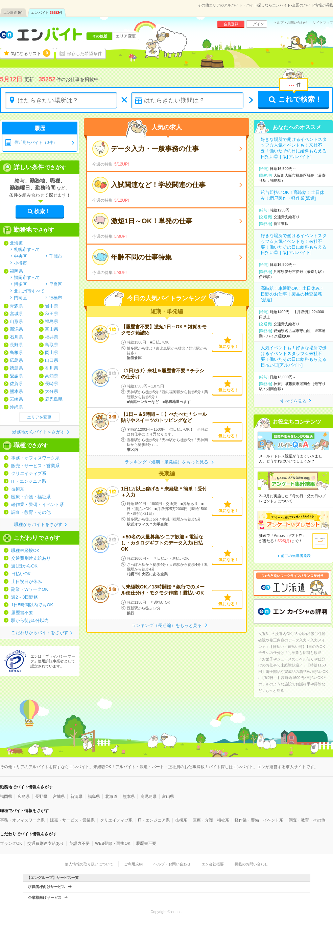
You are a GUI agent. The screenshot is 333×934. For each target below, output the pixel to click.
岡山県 (51, 352)
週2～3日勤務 (24, 597)
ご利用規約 (133, 864)
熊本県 (16, 391)
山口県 (51, 360)
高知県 (51, 376)
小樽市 (20, 262)
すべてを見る (293, 401)
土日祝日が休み (26, 581)
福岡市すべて (27, 277)
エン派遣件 (13, 13)
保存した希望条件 (84, 53)
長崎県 (51, 383)
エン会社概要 (212, 864)
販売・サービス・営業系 (35, 465)
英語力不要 (79, 843)
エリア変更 (126, 36)
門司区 (20, 297)
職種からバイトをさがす (38, 524)
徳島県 (16, 368)
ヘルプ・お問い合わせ (290, 22)
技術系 (17, 489)
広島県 (16, 360)
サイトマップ (323, 22)
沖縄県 (16, 407)
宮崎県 (16, 399)
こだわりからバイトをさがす (39, 632)
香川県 (51, 368)
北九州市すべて (29, 290)
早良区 (55, 284)
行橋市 (55, 297)
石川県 (16, 337)
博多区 (20, 284)
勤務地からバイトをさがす (38, 431)
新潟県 (16, 329)
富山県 (51, 329)
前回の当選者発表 (296, 556)
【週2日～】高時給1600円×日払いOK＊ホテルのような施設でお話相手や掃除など (292, 684)
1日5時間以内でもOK (32, 605)
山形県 (16, 321)
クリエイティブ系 (28, 473)
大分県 (51, 391)
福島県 (51, 321)
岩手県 (51, 306)
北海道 (16, 243)
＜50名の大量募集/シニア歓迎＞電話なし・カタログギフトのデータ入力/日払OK (162, 543)
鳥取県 (51, 345)
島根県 (16, 352)
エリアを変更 (39, 417)
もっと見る (274, 690)
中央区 (20, 256)
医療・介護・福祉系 (31, 497)
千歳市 (55, 256)
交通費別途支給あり (31, 558)
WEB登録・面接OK (112, 843)
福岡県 (16, 271)
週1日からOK (24, 566)
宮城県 (16, 313)
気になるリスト (30, 53)
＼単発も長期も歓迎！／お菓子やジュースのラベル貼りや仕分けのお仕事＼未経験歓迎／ (291, 659)
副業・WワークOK (29, 589)
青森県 (16, 306)
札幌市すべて (27, 249)
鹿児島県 (54, 399)
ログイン (256, 24)
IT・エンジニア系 (28, 481)
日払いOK (21, 574)
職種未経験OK (25, 550)
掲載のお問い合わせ (251, 864)
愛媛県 (16, 376)
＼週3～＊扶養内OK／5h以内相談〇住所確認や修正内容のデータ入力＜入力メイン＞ (292, 640)
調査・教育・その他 (31, 512)
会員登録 (230, 24)
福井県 (51, 337)
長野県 (16, 345)
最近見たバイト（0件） (35, 142)
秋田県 (51, 313)
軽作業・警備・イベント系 (37, 504)
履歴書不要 (22, 612)
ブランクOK (11, 843)
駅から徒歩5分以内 (30, 620)
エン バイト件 (47, 13)
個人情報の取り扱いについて (89, 864)
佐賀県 (16, 383)
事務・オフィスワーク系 (35, 458)
